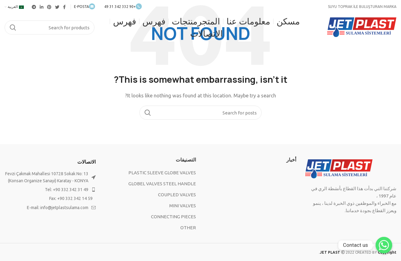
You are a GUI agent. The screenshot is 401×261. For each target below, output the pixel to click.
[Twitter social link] (57, 7)
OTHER (188, 227)
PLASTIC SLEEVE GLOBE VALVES (162, 172)
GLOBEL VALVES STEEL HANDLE (162, 183)
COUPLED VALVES (177, 194)
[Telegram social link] (34, 7)
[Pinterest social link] (49, 7)
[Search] (49, 27)
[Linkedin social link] (41, 7)
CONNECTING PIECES (173, 216)
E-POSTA (84, 7)
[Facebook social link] (64, 7)
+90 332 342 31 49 (123, 7)
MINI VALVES (182, 205)
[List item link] (50, 189)
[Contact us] (384, 245)
